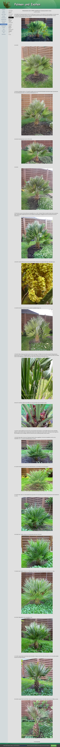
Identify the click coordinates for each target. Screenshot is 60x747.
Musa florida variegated (10, 21)
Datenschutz (4, 34)
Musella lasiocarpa (11, 29)
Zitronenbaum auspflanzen (10, 31)
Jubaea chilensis (11, 10)
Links (3, 29)
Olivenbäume (4, 17)
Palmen (4, 11)
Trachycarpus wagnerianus (10, 16)
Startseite (3, 9)
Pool (9, 32)
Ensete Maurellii (11, 22)
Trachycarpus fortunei (10, 12)
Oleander (3, 16)
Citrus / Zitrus (4, 14)
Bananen (3, 12)
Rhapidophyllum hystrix (11, 19)
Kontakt (3, 27)
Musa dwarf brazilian (10, 27)
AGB (3, 32)
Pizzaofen (10, 34)
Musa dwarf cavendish (10, 26)
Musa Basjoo (10, 24)
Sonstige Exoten (3, 19)
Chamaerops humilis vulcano (11, 17)
